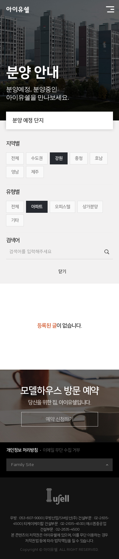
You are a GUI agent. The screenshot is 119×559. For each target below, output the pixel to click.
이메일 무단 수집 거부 (61, 450)
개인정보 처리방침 (22, 450)
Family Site (59, 464)
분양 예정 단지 (62, 120)
